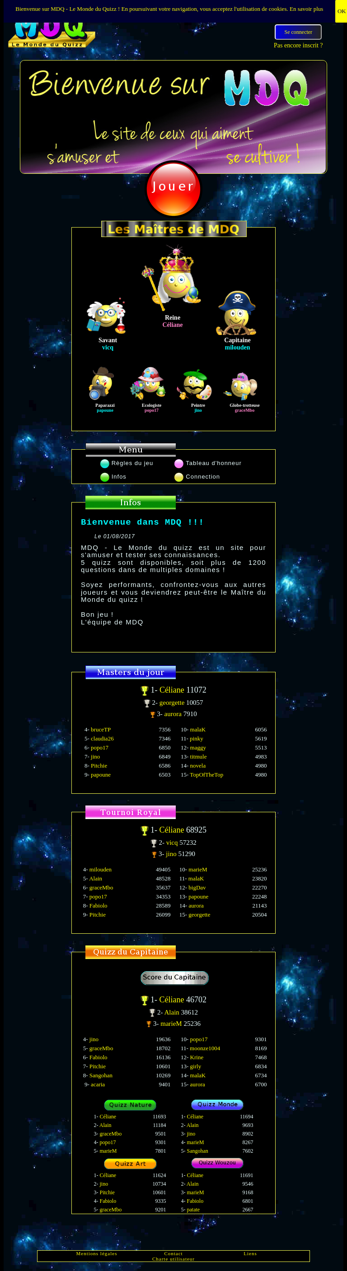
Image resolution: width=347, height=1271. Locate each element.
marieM (197, 869)
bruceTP (101, 729)
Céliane (172, 689)
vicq (173, 842)
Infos (113, 476)
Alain (95, 878)
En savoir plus (306, 8)
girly (196, 1066)
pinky (196, 738)
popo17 (99, 747)
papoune (101, 774)
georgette (172, 702)
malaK (198, 729)
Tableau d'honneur (208, 463)
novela (198, 765)
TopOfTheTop (206, 774)
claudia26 (102, 738)
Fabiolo (98, 905)
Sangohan (101, 1075)
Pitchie (99, 765)
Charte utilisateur (173, 1259)
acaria (98, 1084)
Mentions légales (96, 1253)
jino (95, 756)
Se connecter (298, 32)
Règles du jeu (127, 463)
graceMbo (101, 887)
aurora (173, 713)
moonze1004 (205, 1048)
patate (193, 1209)
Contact (173, 1253)
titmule (198, 756)
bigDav (197, 887)
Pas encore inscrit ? (298, 45)
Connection (197, 476)
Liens (250, 1253)
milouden (100, 869)
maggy (198, 747)
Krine (197, 1057)
